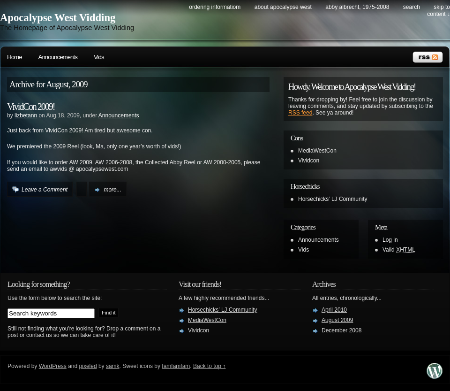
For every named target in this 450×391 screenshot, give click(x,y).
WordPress (53, 366)
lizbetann (26, 115)
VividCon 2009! (30, 106)
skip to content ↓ (438, 10)
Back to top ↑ (209, 366)
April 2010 (334, 310)
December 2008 (341, 330)
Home (14, 57)
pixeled (88, 366)
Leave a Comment (45, 189)
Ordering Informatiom (214, 7)
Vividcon (308, 160)
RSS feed (300, 112)
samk (113, 366)
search (411, 7)
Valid (398, 249)
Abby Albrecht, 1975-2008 (357, 7)
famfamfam (176, 366)
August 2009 (337, 320)
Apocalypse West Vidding (57, 17)
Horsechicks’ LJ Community (333, 199)
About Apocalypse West (283, 7)
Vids (99, 57)
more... (112, 189)
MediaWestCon (317, 150)
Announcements (57, 57)
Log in (390, 240)
